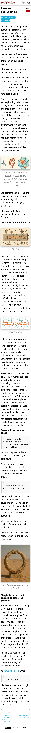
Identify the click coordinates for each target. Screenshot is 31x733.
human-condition (7, 17)
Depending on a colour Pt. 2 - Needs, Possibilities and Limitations (6, 716)
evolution (4, 20)
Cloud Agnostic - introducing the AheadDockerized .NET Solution (23, 714)
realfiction (8, 2)
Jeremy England (11, 671)
